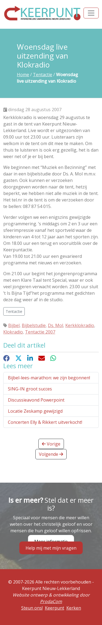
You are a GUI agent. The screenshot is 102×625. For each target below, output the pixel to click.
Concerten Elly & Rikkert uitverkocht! (45, 422)
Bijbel (14, 325)
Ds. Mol (55, 325)
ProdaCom (51, 601)
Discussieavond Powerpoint (36, 400)
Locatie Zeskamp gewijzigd (35, 411)
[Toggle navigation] (91, 13)
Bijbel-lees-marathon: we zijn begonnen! (49, 378)
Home (23, 75)
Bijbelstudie (34, 325)
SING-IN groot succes (30, 389)
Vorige (51, 444)
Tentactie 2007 (40, 332)
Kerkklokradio (79, 325)
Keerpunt (54, 608)
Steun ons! (32, 608)
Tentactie (42, 75)
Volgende (51, 454)
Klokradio (13, 332)
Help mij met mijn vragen (51, 548)
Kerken (73, 608)
